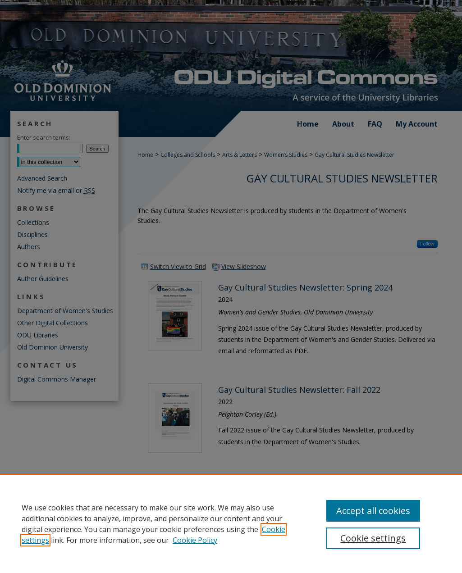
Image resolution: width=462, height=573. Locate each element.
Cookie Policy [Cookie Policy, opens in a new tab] (195, 540)
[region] (231, 523)
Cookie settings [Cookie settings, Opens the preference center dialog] (373, 538)
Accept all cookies (373, 511)
